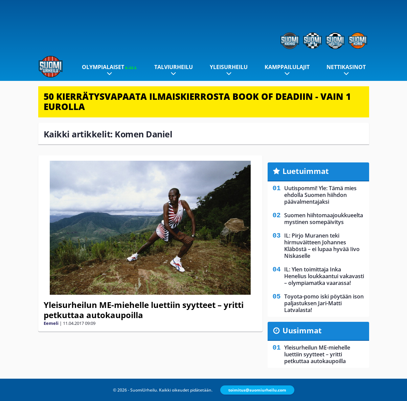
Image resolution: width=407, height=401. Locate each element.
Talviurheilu (173, 67)
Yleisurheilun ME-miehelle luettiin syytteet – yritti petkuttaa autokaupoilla (144, 309)
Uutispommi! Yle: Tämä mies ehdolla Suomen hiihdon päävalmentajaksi (320, 194)
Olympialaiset (109, 67)
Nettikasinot (346, 67)
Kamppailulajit (287, 67)
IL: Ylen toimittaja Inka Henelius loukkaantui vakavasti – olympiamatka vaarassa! (324, 276)
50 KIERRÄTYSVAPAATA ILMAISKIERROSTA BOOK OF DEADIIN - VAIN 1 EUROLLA (197, 101)
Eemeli (51, 323)
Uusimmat (302, 330)
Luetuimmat (305, 171)
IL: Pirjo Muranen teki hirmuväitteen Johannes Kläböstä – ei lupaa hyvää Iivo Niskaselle (322, 246)
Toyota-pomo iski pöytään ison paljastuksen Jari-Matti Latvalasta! (324, 303)
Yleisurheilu (229, 67)
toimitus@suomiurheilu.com (257, 390)
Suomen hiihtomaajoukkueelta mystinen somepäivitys (323, 218)
